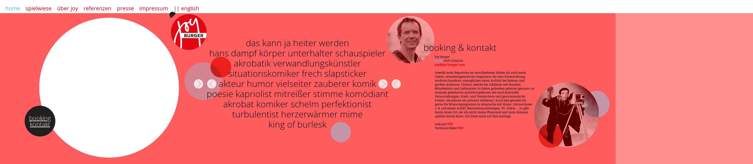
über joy (67, 8)
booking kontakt (40, 121)
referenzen (97, 8)
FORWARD (198, 84)
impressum (153, 8)
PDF (450, 124)
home (12, 8)
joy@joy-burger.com (450, 65)
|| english (186, 8)
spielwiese (39, 8)
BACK (211, 84)
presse (125, 8)
